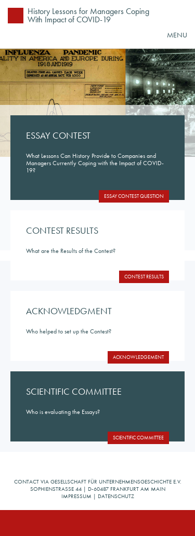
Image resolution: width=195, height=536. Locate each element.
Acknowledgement (138, 357)
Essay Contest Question (134, 196)
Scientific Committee (138, 437)
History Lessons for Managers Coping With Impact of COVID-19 (88, 15)
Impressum (76, 496)
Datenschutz (116, 496)
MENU (177, 34)
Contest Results (144, 276)
